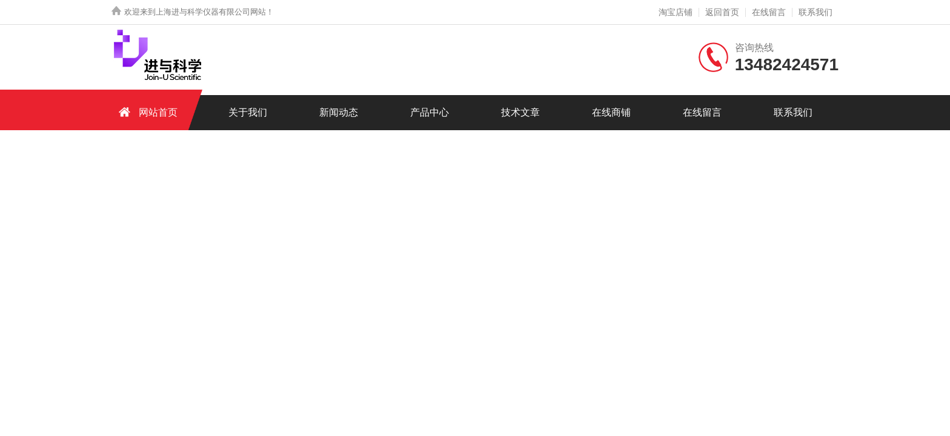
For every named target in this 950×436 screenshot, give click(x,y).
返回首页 (722, 12)
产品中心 (429, 112)
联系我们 (815, 12)
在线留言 (769, 12)
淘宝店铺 (676, 12)
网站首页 (146, 112)
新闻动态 (338, 112)
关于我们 (247, 112)
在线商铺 (611, 112)
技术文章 (520, 112)
